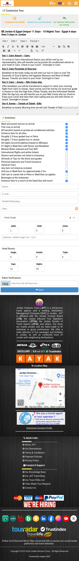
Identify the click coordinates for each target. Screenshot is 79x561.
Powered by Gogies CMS (39, 556)
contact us (29, 488)
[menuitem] (5, 41)
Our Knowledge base (34, 472)
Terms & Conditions (33, 452)
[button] (3, 46)
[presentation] (5, 41)
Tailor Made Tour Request (36, 484)
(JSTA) (35, 324)
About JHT (29, 444)
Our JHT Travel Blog (34, 476)
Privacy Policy (31, 460)
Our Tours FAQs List (34, 480)
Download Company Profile (39, 428)
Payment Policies (32, 456)
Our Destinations (32, 448)
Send (39, 290)
